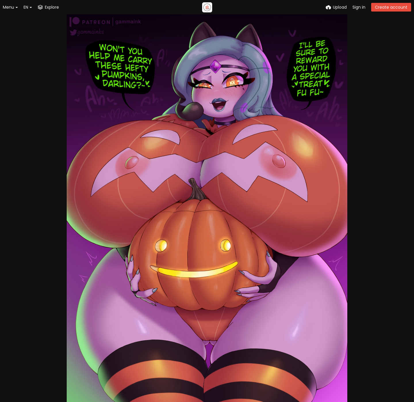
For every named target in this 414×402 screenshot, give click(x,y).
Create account (391, 7)
